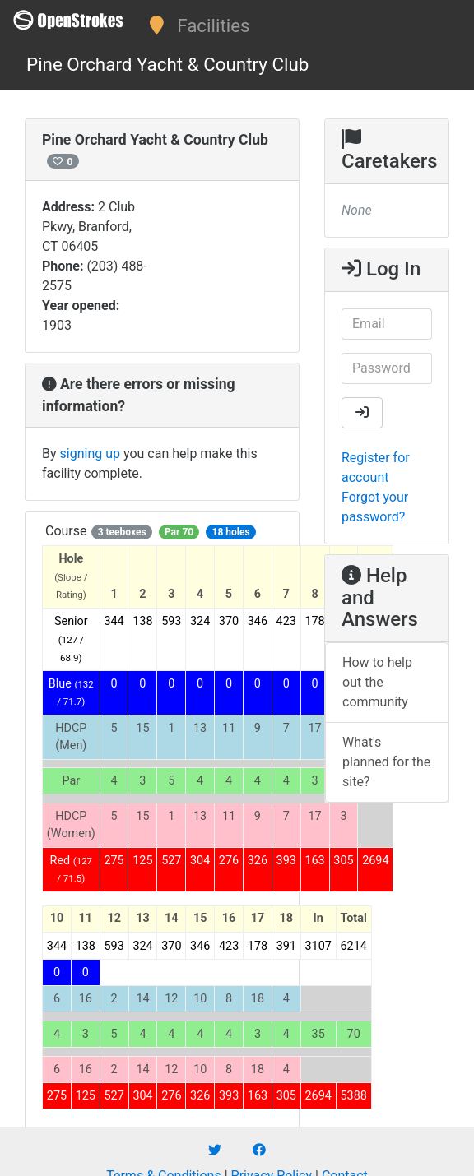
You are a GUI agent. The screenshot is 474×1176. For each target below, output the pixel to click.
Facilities (213, 25)
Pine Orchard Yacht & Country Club (167, 64)
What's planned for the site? (386, 761)
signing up (90, 453)
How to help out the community (377, 682)
